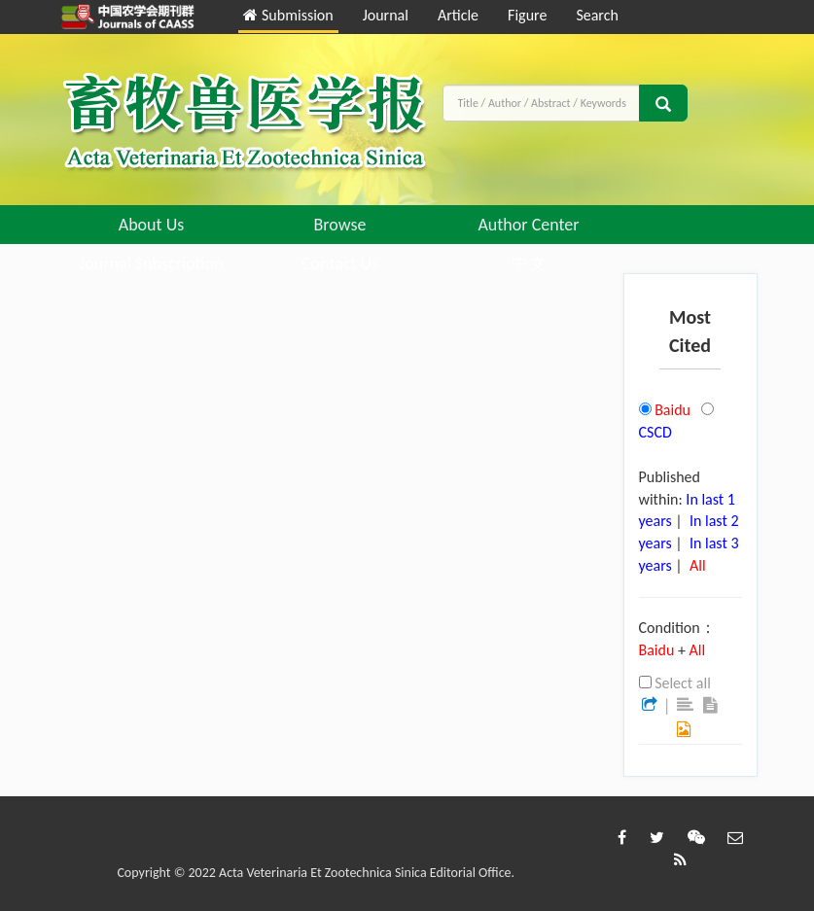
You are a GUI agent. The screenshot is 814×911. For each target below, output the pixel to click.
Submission (288, 15)
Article (458, 15)
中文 (529, 263)
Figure (527, 15)
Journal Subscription (152, 263)
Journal (385, 15)
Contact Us (339, 263)
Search (597, 15)
